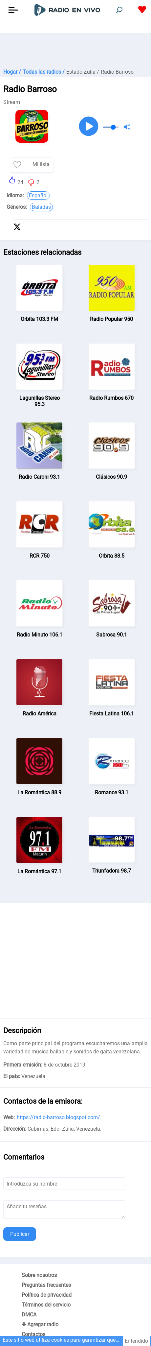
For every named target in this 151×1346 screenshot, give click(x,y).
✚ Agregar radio (40, 1324)
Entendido (136, 1341)
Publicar (19, 1234)
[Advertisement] (75, 49)
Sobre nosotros (39, 1275)
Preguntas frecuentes (46, 1285)
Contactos (33, 1334)
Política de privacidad (47, 1295)
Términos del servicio (46, 1305)
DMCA (29, 1314)
